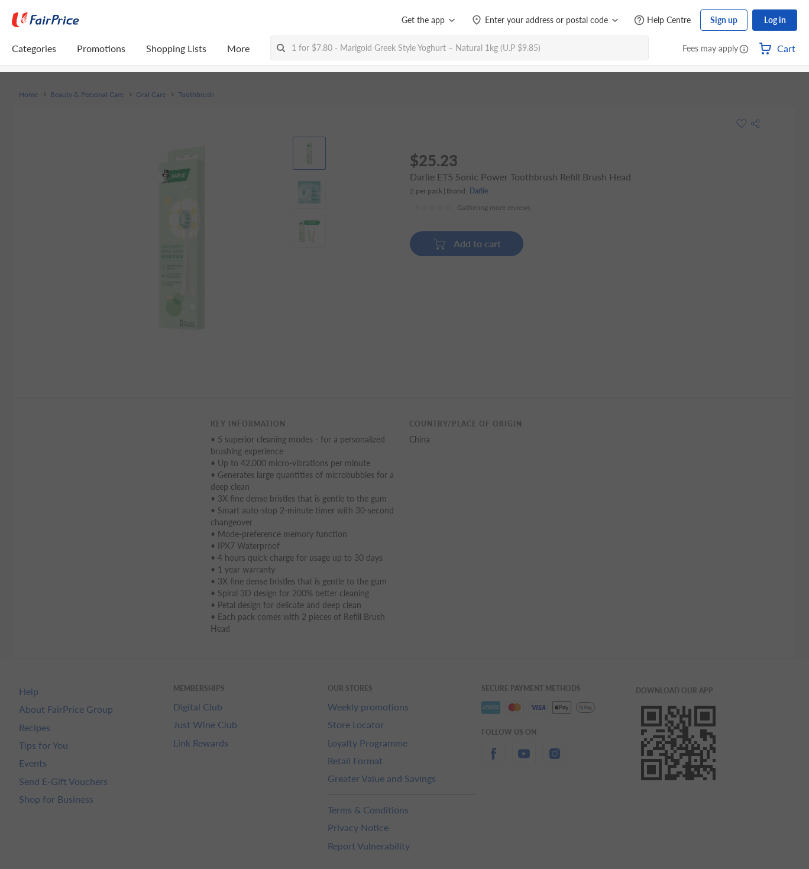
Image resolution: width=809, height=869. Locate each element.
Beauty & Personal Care (87, 94)
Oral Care (151, 94)
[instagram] (555, 760)
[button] (744, 49)
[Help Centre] (662, 20)
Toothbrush (196, 94)
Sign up (723, 20)
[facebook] (493, 760)
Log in (775, 20)
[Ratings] (472, 207)
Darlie (479, 190)
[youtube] (524, 760)
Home (28, 94)
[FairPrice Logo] (45, 20)
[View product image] (309, 153)
